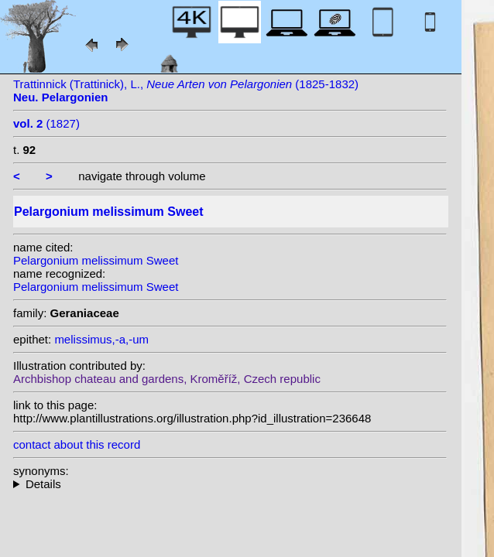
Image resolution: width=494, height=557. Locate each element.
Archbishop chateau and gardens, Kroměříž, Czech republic (167, 378)
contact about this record (76, 444)
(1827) (46, 123)
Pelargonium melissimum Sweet (95, 260)
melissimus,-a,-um (101, 339)
